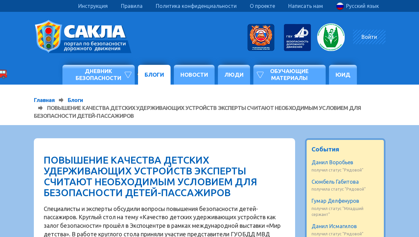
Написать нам (305, 6)
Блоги (154, 74)
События (325, 149)
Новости (194, 74)
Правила (132, 6)
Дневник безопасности (98, 74)
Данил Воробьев (332, 162)
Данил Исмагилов (334, 226)
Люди (234, 74)
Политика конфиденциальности (196, 6)
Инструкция (93, 6)
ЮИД (343, 74)
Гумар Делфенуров (335, 201)
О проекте (262, 6)
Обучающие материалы (289, 74)
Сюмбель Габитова (335, 182)
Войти (369, 37)
